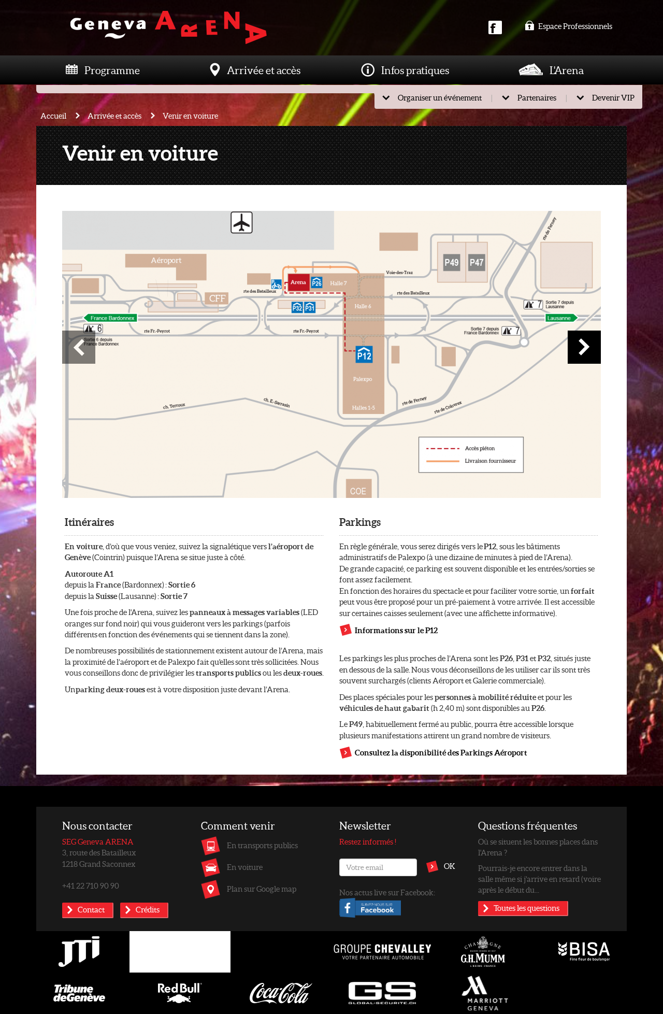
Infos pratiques (415, 70)
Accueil (53, 115)
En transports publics (262, 845)
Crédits (148, 909)
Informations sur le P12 (396, 630)
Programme (112, 70)
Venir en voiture (190, 115)
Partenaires (536, 97)
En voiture (245, 867)
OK (449, 865)
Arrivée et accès (263, 70)
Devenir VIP (613, 97)
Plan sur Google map (261, 888)
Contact (91, 909)
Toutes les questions (526, 907)
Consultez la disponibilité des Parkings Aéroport (441, 752)
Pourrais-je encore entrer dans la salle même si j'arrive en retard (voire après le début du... (539, 879)
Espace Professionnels (568, 26)
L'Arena (567, 70)
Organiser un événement (440, 97)
